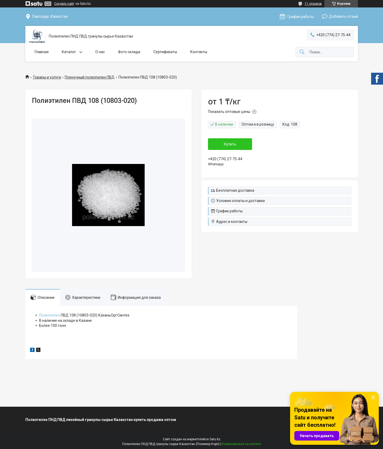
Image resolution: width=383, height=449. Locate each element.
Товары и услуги (47, 77)
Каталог (69, 52)
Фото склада (129, 52)
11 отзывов (313, 4)
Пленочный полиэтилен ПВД (90, 77)
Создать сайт (64, 4)
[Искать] (302, 52)
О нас (100, 52)
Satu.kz (215, 439)
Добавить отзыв (343, 16)
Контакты (198, 52)
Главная (42, 52)
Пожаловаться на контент (241, 444)
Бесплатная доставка (235, 190)
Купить (230, 144)
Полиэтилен (49, 315)
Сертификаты (165, 52)
